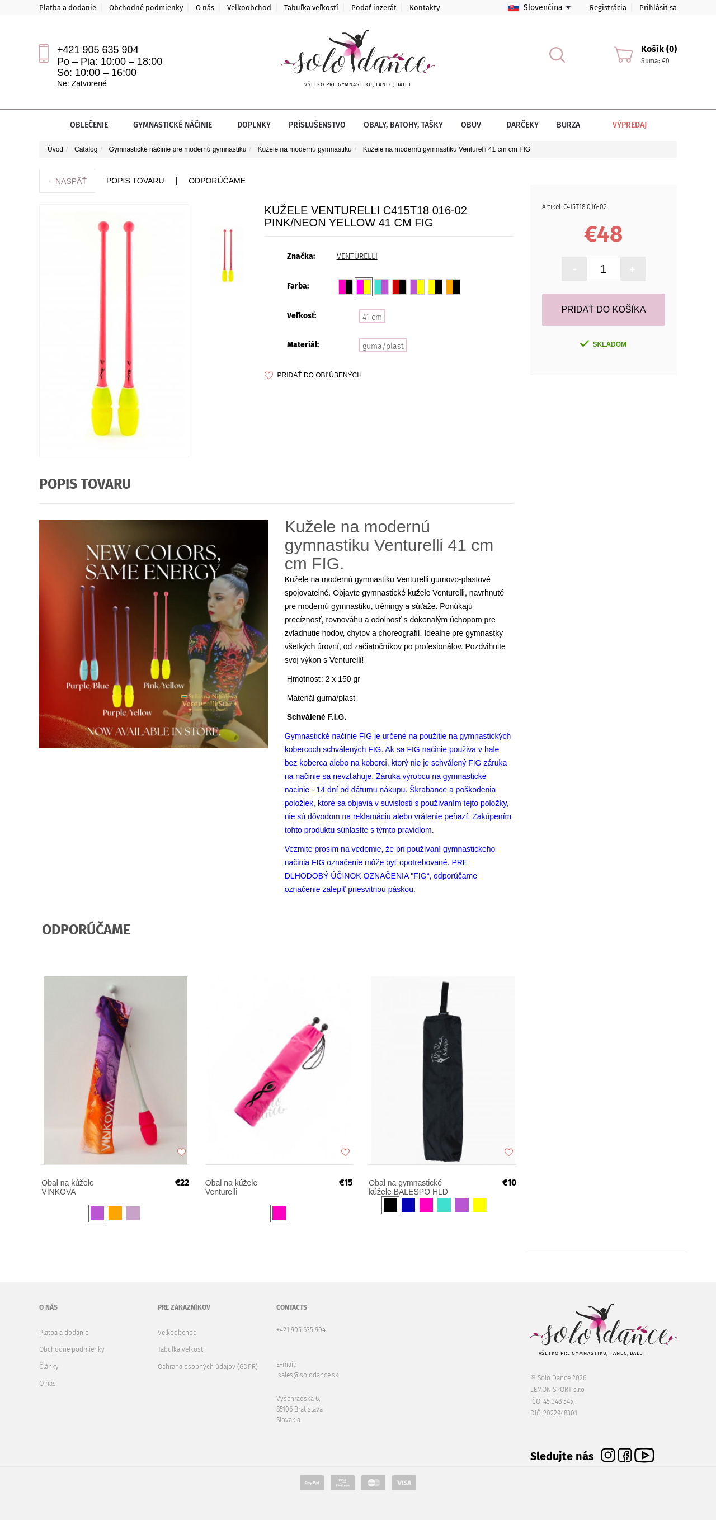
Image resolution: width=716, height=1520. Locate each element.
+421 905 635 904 (98, 49)
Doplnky (254, 125)
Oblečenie (92, 125)
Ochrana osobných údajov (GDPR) (208, 1367)
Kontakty (424, 7)
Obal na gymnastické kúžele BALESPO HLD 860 (409, 1188)
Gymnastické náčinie (176, 125)
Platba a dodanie (67, 7)
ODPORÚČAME (217, 180)
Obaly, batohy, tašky (403, 125)
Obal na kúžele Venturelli (232, 1188)
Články (49, 1367)
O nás (205, 7)
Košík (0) (659, 49)
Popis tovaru (135, 180)
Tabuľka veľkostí (311, 7)
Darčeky (522, 125)
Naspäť (67, 181)
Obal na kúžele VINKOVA (68, 1188)
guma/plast (383, 346)
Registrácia (608, 7)
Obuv (474, 125)
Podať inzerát (374, 7)
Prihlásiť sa (658, 7)
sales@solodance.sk (308, 1375)
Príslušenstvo (317, 125)
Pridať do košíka (603, 309)
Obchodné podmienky (146, 7)
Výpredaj (622, 125)
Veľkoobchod (249, 7)
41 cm (372, 317)
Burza (568, 125)
